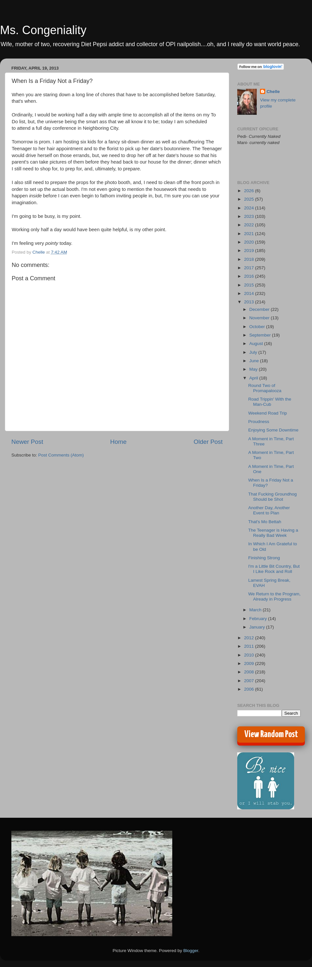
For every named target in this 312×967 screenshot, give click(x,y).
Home (118, 441)
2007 (249, 680)
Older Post (208, 441)
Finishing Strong (264, 557)
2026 (249, 190)
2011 (249, 646)
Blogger (190, 950)
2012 (249, 637)
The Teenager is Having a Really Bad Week (273, 533)
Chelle (273, 91)
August (256, 343)
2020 (249, 242)
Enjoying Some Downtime (273, 430)
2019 (249, 250)
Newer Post (27, 441)
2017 (249, 267)
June (254, 360)
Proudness (258, 421)
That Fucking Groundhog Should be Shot (272, 497)
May (254, 369)
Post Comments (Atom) (61, 455)
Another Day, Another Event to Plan (269, 510)
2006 (249, 689)
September (260, 335)
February (258, 618)
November (260, 317)
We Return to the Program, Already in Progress (274, 596)
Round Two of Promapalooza (264, 388)
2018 (249, 259)
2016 (249, 276)
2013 (249, 301)
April (254, 378)
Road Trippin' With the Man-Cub (269, 402)
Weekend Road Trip (267, 413)
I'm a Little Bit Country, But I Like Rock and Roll (274, 569)
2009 (249, 663)
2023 (249, 216)
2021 (249, 233)
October (257, 326)
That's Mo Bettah (264, 521)
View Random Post (271, 734)
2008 (249, 671)
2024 (249, 207)
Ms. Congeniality (43, 30)
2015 (249, 285)
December (260, 309)
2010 (249, 655)
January (257, 627)
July (253, 352)
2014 (249, 293)
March (256, 609)
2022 (249, 224)
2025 (249, 199)
